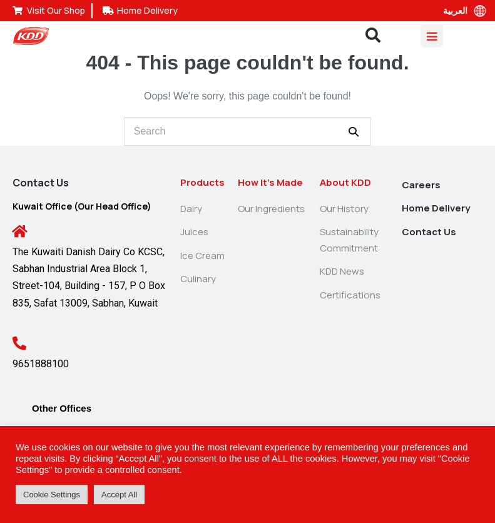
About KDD (345, 182)
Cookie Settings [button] (51, 494)
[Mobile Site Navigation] (432, 36)
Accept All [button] (119, 494)
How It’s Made (270, 182)
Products (202, 182)
